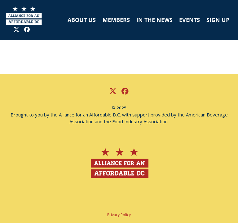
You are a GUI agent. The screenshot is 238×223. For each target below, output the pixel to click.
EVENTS (189, 20)
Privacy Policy (119, 214)
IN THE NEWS (154, 20)
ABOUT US (82, 20)
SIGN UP (217, 20)
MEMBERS (116, 20)
